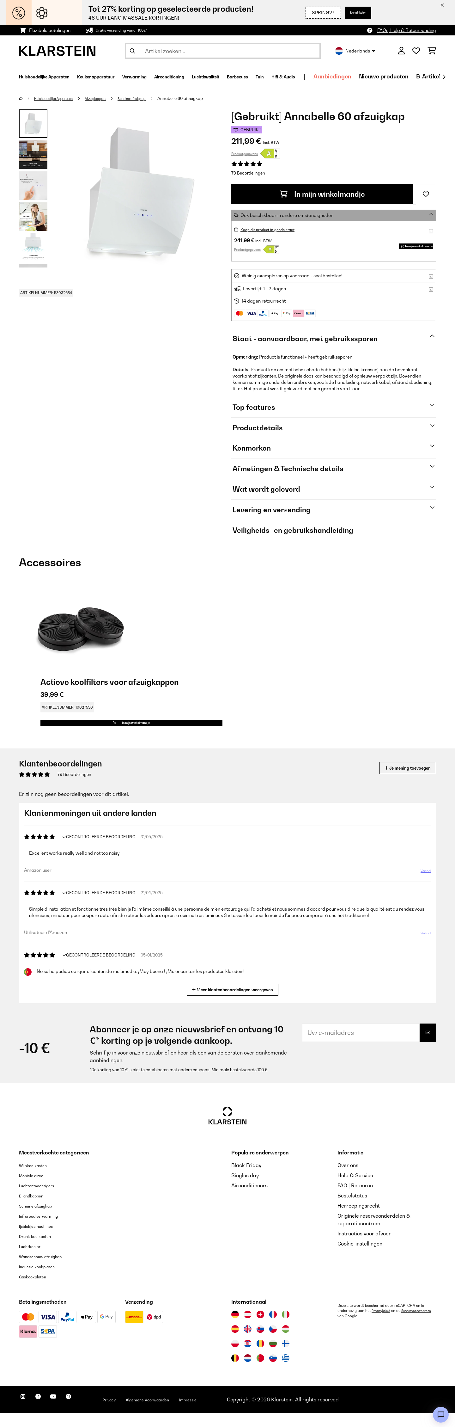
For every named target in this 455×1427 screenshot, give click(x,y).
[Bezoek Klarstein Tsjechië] (273, 1343)
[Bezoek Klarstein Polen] (235, 1357)
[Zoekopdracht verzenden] (132, 51)
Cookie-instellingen (359, 1257)
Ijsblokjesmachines (41, 1240)
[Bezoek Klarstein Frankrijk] (273, 1328)
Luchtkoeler (33, 1260)
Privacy (131, 1413)
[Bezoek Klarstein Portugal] (260, 1372)
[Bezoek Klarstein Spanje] (235, 1343)
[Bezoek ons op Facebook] (45, 1414)
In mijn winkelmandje (322, 194)
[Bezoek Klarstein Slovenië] (273, 1372)
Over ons (347, 1179)
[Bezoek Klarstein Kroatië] (248, 1357)
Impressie (230, 1413)
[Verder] (444, 77)
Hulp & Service (355, 1189)
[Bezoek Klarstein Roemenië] (260, 1357)
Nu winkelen (352, 12)
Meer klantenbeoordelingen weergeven (235, 1003)
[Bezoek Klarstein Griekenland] (285, 1372)
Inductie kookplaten (42, 1280)
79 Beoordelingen (248, 172)
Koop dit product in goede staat (273, 229)
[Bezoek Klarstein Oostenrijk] (248, 1328)
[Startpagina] (27, 98)
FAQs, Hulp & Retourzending (406, 30)
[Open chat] (441, 1415)
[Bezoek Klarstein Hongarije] (285, 1343)
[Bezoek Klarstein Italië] (285, 1328)
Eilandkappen (35, 1209)
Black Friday (246, 1179)
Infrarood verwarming (45, 1230)
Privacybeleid (383, 1324)
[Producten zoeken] (223, 51)
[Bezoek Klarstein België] (235, 1372)
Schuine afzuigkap (154, 98)
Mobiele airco (35, 1189)
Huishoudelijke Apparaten (60, 98)
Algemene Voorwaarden (179, 1413)
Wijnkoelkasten (37, 1179)
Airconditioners (249, 1199)
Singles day (245, 1189)
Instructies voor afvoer (364, 1247)
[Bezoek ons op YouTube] (65, 1414)
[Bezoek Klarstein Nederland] (248, 1372)
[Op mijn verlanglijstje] (426, 194)
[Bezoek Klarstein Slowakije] (260, 1343)
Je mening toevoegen (399, 781)
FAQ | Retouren (355, 1199)
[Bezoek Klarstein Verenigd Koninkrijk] (248, 1343)
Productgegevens (244, 154)
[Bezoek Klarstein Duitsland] (235, 1328)
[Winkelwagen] (432, 51)
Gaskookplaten (37, 1290)
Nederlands (355, 51)
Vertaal (422, 887)
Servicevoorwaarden (355, 1329)
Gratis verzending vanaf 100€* (127, 30)
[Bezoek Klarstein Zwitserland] (260, 1328)
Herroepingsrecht (358, 1219)
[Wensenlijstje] (416, 51)
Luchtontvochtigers (42, 1199)
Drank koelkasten (40, 1250)
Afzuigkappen (111, 98)
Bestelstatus (352, 1209)
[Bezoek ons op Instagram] (25, 1414)
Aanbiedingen (418, 76)
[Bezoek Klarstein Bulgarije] (273, 1357)
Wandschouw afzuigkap (47, 1270)
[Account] (401, 51)
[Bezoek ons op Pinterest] (86, 1414)
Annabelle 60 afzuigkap (207, 98)
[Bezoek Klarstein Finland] (285, 1357)
